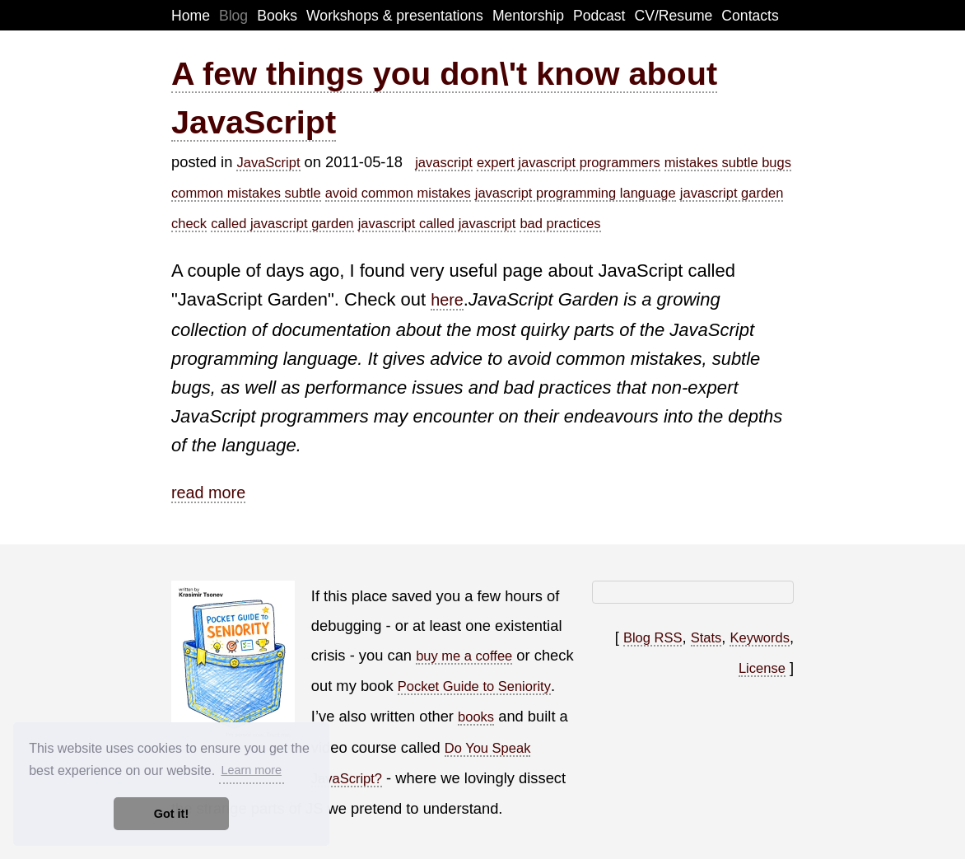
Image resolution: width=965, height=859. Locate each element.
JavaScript (268, 162)
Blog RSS (653, 637)
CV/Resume (674, 15)
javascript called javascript (437, 223)
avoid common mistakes (398, 192)
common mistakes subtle (246, 192)
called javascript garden (282, 223)
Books (277, 15)
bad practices (560, 223)
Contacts (749, 15)
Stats (706, 637)
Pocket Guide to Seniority (474, 686)
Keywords (759, 637)
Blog (233, 15)
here (447, 300)
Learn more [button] (251, 770)
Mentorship (528, 15)
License (762, 668)
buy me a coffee (464, 655)
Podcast (599, 15)
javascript (444, 162)
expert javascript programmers (568, 162)
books (476, 716)
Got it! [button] (171, 813)
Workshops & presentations (394, 15)
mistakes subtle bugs (727, 162)
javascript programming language (575, 192)
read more (208, 492)
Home (190, 15)
